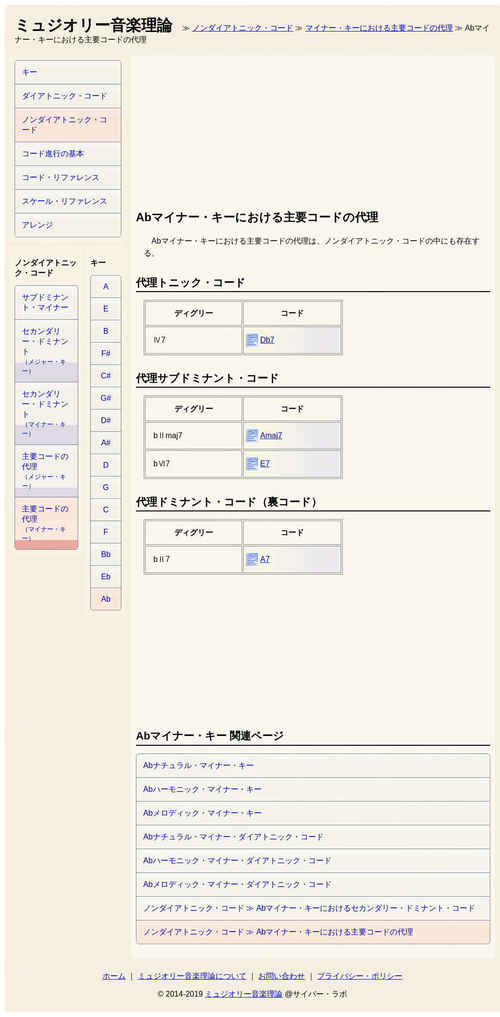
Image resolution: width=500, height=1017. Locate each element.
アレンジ (37, 225)
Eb (106, 577)
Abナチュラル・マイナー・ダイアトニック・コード (233, 837)
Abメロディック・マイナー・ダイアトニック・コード (237, 884)
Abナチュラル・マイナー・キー (198, 765)
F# (106, 353)
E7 (265, 463)
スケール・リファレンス (64, 201)
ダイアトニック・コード (64, 96)
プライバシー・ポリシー (359, 976)
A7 (265, 559)
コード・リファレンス (61, 177)
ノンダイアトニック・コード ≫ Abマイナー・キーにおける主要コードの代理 (278, 932)
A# (106, 443)
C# (106, 376)
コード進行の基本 (53, 153)
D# (106, 420)
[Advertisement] (197, 130)
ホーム (114, 976)
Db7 (267, 340)
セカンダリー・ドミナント (45, 351)
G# (105, 398)
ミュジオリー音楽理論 (244, 994)
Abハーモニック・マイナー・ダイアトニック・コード (237, 860)
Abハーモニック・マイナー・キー (202, 789)
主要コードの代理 (45, 471)
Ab (106, 599)
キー (29, 72)
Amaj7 (271, 435)
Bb (106, 554)
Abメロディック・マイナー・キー (202, 813)
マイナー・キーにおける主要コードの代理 (379, 28)
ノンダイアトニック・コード (242, 28)
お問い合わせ (281, 976)
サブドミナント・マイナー (45, 302)
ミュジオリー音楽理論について (192, 976)
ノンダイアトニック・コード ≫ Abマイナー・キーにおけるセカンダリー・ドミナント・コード (309, 908)
